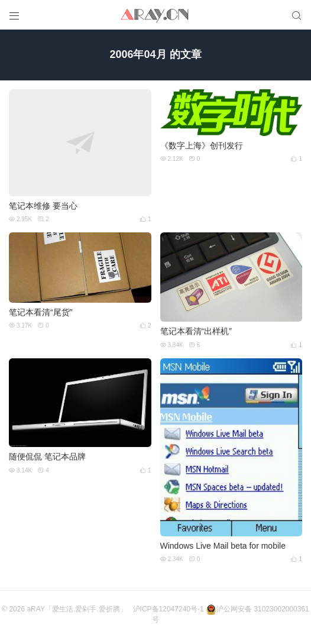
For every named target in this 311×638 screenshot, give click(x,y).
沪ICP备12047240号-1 (168, 609)
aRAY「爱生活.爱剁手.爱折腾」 (77, 609)
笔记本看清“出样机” (196, 331)
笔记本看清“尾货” (40, 312)
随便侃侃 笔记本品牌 (47, 456)
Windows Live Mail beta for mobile (223, 545)
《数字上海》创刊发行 (201, 145)
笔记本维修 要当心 (43, 205)
